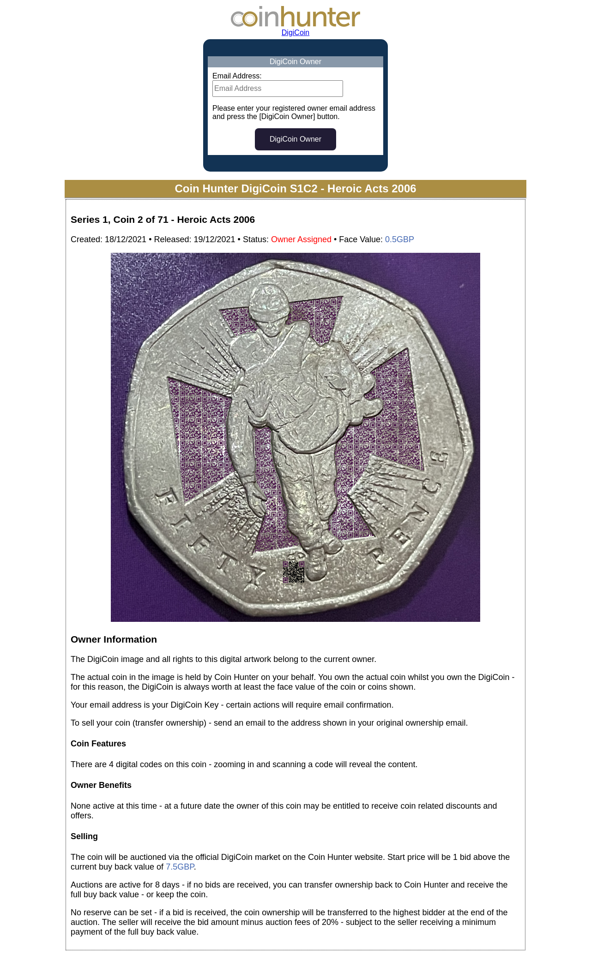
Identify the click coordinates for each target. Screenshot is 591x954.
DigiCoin (295, 32)
